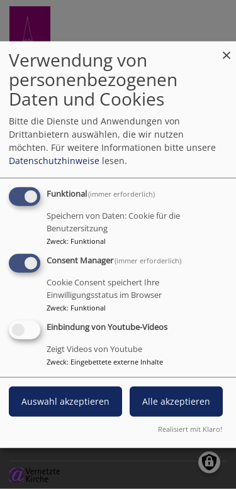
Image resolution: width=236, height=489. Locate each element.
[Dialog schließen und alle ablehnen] (226, 49)
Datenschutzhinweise (54, 161)
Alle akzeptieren (176, 401)
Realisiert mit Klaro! (190, 428)
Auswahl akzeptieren (65, 401)
